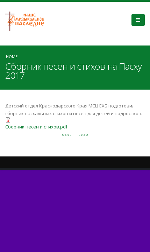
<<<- (66, 135)
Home (11, 56)
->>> (84, 135)
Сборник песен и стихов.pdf (36, 127)
